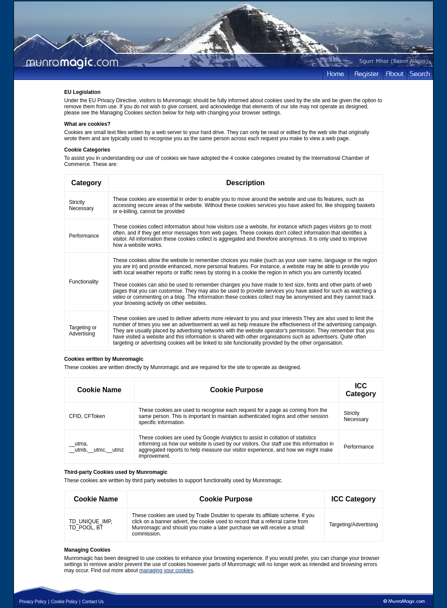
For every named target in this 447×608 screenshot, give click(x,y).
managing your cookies (166, 570)
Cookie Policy (64, 601)
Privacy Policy (32, 601)
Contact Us (92, 601)
